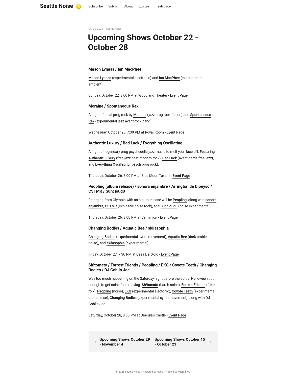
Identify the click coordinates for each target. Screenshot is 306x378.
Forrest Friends (193, 285)
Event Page (179, 95)
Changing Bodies (102, 237)
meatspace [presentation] (163, 6)
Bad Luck (169, 158)
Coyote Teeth (182, 291)
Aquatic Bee (177, 237)
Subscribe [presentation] (96, 6)
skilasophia (115, 243)
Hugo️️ (160, 371)
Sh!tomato (150, 285)
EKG (128, 291)
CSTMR (111, 206)
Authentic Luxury (102, 158)
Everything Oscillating (112, 164)
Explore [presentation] (143, 6)
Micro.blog (184, 371)
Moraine (139, 115)
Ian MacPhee (169, 78)
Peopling (180, 200)
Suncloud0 (169, 206)
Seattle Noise (56, 6)
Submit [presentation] (113, 6)
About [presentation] (128, 6)
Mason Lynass (100, 78)
